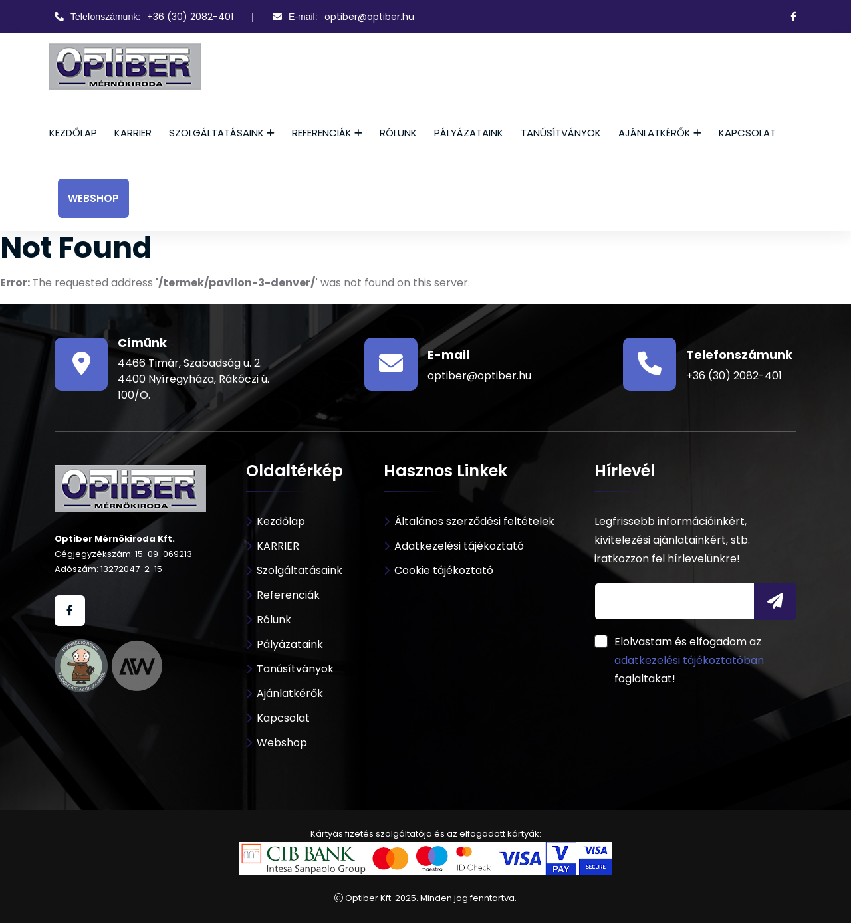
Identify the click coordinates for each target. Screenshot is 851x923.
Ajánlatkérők (654, 133)
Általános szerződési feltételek (474, 521)
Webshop (93, 198)
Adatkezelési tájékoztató (459, 546)
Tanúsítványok (561, 133)
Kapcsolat (747, 133)
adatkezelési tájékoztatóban (689, 660)
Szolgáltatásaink (216, 133)
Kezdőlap (73, 133)
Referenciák (322, 133)
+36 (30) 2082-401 (190, 16)
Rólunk (398, 133)
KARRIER (133, 133)
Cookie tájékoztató (443, 570)
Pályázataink (468, 133)
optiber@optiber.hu (369, 16)
